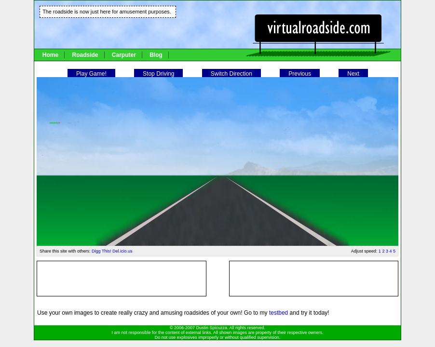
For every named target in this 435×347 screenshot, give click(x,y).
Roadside (85, 55)
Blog (156, 55)
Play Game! (91, 73)
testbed (278, 312)
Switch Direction (231, 73)
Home (50, 55)
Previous (299, 73)
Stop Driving (158, 73)
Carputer (124, 55)
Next (353, 73)
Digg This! (101, 251)
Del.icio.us (122, 251)
